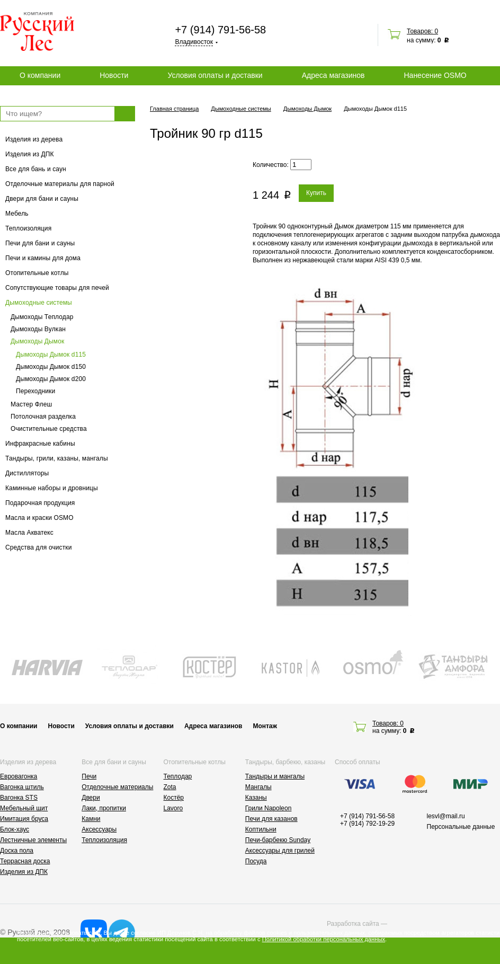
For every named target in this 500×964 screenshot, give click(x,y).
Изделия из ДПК (29, 154)
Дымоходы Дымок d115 (51, 354)
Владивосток (194, 42)
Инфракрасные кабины (40, 443)
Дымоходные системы (38, 302)
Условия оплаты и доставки (214, 75)
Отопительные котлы (37, 273)
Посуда (256, 861)
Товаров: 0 (422, 31)
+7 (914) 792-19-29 (367, 823)
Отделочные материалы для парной (59, 184)
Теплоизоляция (28, 228)
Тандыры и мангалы (275, 776)
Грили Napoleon (268, 808)
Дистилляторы (27, 473)
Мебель (17, 213)
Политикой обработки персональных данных (323, 939)
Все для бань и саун (35, 169)
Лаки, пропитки (104, 808)
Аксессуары (99, 829)
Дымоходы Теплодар (42, 317)
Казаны (256, 797)
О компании (40, 75)
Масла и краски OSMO (39, 517)
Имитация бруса (24, 819)
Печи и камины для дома (43, 258)
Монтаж (265, 726)
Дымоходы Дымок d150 (51, 366)
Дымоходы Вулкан (38, 329)
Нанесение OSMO (435, 75)
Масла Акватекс (29, 532)
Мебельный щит (24, 808)
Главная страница (174, 108)
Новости (114, 75)
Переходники (35, 391)
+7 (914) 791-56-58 (220, 30)
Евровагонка (18, 776)
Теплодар (178, 776)
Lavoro (173, 808)
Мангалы (258, 787)
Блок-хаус (14, 829)
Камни (91, 819)
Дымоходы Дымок (37, 341)
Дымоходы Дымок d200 (51, 379)
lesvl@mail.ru (446, 816)
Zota (170, 787)
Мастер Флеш (31, 404)
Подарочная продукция (40, 503)
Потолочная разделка (43, 416)
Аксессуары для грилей (280, 850)
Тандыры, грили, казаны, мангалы (56, 458)
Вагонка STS (19, 797)
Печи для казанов (271, 819)
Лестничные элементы (33, 840)
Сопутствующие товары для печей (57, 287)
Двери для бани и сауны (41, 198)
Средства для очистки (38, 547)
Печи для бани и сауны (40, 243)
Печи (89, 776)
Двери (91, 797)
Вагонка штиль (22, 787)
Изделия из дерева (34, 139)
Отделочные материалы (117, 787)
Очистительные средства (49, 428)
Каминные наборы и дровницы (51, 488)
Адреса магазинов (333, 75)
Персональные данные (461, 826)
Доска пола (16, 850)
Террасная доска (25, 861)
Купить (316, 193)
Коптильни (260, 829)
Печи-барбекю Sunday (278, 840)
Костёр (174, 797)
